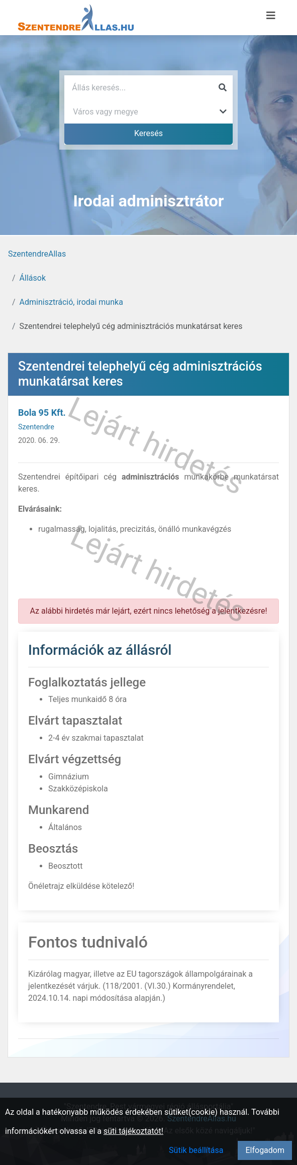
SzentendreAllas (37, 254)
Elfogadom (264, 1150)
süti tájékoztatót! (133, 1131)
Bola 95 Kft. (42, 412)
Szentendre (36, 427)
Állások (33, 278)
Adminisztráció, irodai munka (71, 302)
